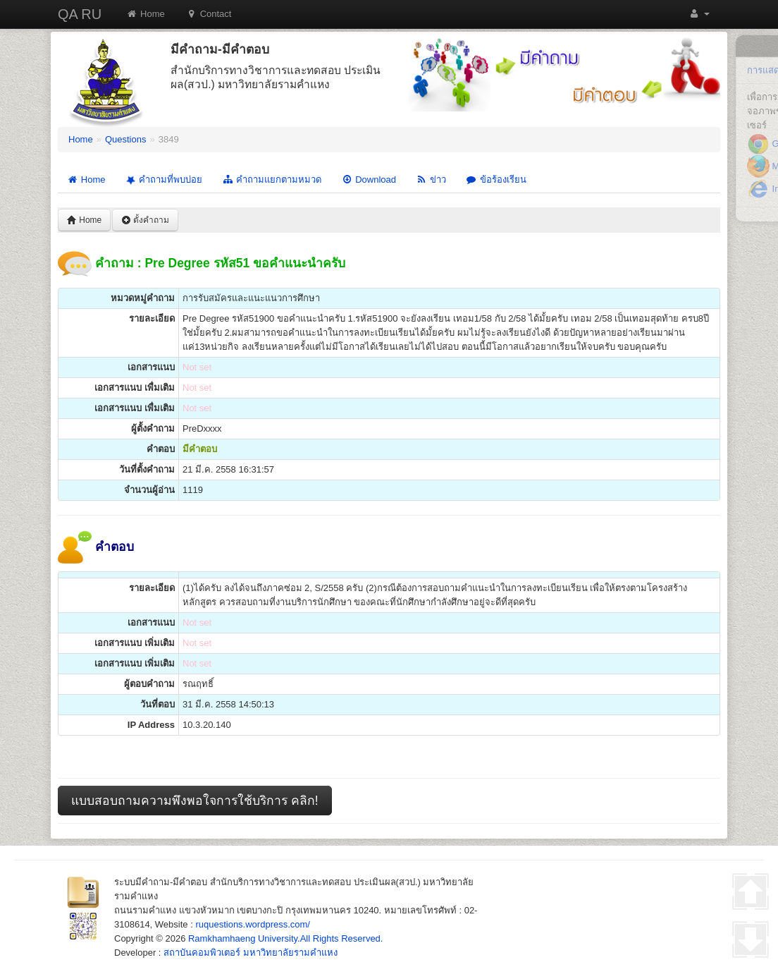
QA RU (79, 14)
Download (368, 179)
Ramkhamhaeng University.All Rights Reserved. (285, 938)
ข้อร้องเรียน (496, 179)
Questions (126, 139)
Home (145, 13)
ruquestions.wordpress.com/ (252, 924)
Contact (209, 13)
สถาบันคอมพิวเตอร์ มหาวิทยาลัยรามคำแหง (250, 952)
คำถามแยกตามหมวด (271, 179)
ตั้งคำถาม (145, 220)
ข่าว (431, 179)
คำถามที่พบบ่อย (162, 180)
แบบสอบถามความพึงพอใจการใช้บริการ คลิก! (195, 800)
